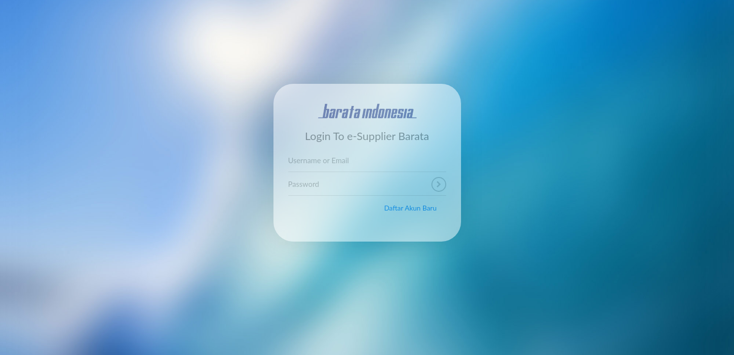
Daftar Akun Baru (410, 208)
